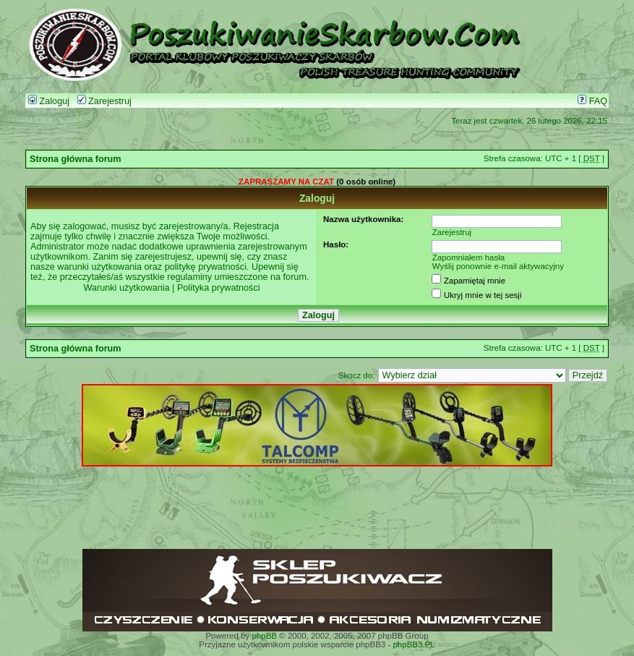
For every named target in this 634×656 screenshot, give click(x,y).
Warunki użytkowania (126, 288)
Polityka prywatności (218, 288)
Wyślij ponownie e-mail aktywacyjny (498, 266)
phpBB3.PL (413, 644)
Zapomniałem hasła (468, 257)
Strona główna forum (75, 159)
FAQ (592, 101)
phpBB (264, 635)
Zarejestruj (104, 101)
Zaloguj (48, 101)
